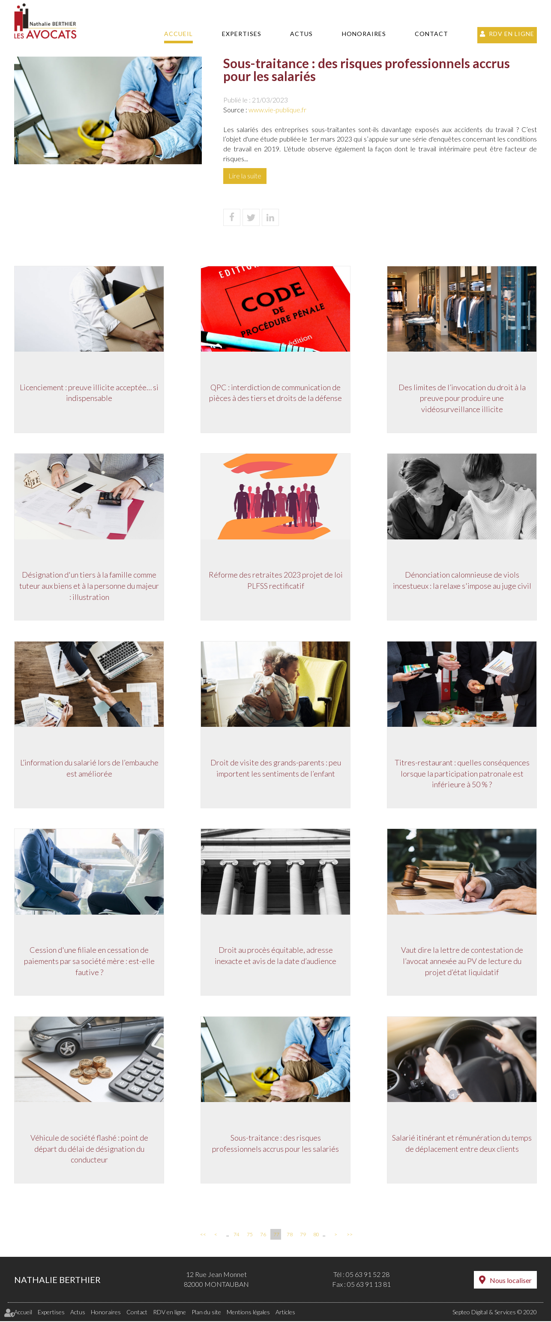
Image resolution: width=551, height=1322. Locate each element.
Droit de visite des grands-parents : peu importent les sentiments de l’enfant (275, 768)
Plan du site (206, 1312)
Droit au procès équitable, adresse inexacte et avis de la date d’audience (275, 956)
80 (316, 1235)
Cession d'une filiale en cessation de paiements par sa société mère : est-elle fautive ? (89, 961)
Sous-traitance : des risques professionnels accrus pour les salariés (275, 1143)
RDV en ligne (511, 33)
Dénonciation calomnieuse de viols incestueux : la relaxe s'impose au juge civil (462, 580)
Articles (285, 1312)
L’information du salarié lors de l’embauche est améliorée (89, 768)
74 (237, 1235)
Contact (431, 33)
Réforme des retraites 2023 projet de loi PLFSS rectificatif (276, 580)
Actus (301, 33)
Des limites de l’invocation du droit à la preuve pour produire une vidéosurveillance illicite (462, 397)
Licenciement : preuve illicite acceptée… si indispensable (89, 392)
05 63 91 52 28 (367, 1275)
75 (250, 1235)
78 (290, 1235)
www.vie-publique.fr (277, 109)
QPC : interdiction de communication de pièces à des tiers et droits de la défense (275, 392)
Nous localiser (511, 1281)
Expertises (241, 33)
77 (276, 1235)
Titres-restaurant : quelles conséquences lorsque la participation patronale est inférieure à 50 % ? (462, 773)
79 (303, 1235)
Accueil (178, 33)
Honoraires (364, 33)
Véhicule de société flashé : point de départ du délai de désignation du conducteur (89, 1149)
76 (263, 1235)
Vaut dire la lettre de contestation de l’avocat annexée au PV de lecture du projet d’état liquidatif (462, 961)
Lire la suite (244, 176)
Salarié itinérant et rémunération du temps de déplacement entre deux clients (462, 1143)
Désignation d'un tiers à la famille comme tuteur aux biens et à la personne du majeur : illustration (89, 585)
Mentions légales (248, 1312)
